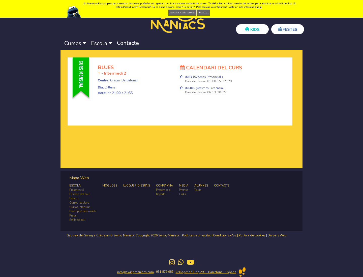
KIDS (252, 29)
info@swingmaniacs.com (135, 271)
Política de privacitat (196, 235)
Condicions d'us (224, 235)
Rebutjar (203, 12)
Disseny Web (276, 235)
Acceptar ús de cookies (182, 12)
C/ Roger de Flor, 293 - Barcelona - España (206, 271)
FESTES (287, 29)
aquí (259, 7)
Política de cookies (252, 235)
